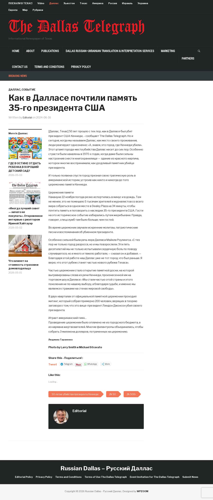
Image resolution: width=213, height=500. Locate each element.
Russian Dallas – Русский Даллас (107, 468)
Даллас (54, 3)
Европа (12, 10)
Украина (143, 3)
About (30, 51)
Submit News (190, 476)
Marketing (168, 51)
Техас (83, 3)
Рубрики (38, 10)
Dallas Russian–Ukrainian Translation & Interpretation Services (110, 51)
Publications (50, 51)
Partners (188, 58)
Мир (25, 10)
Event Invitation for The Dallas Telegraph (154, 476)
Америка (97, 3)
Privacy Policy (81, 67)
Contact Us (19, 67)
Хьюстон (69, 3)
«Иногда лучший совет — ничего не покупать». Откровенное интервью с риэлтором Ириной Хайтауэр (25, 216)
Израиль (127, 3)
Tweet (52, 364)
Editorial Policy (24, 476)
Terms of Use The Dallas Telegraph (106, 476)
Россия (112, 3)
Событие (28, 89)
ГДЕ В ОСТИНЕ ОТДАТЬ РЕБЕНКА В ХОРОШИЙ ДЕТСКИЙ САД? (24, 167)
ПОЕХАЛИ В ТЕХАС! (20, 3)
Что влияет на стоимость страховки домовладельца (23, 264)
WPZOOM (142, 491)
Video (40, 3)
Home (15, 51)
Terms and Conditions (49, 67)
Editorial (28, 117)
